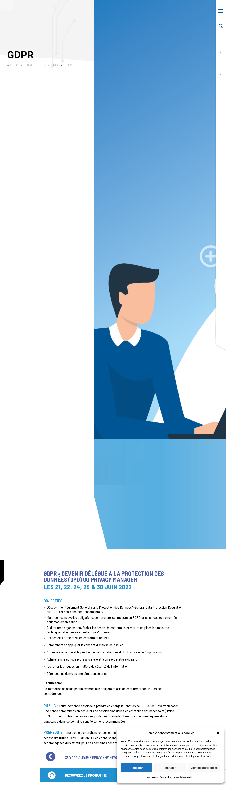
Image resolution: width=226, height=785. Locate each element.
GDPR (68, 65)
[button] (218, 733)
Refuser (170, 768)
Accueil (12, 65)
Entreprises (33, 65)
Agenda (54, 65)
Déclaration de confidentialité (176, 777)
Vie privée (152, 777)
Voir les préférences (204, 768)
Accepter (136, 768)
